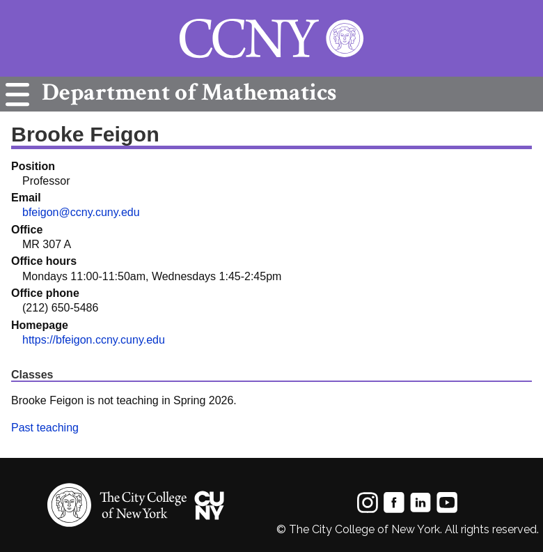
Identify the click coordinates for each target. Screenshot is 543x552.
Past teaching (45, 428)
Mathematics (185, 92)
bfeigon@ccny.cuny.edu (81, 212)
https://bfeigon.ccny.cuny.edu (93, 340)
